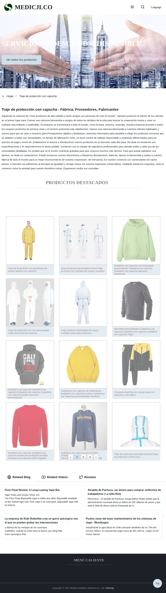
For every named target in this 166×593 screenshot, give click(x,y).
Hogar (10, 96)
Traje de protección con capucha (38, 96)
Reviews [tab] (87, 477)
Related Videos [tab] (55, 477)
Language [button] (156, 7)
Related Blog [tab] (18, 477)
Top (157, 583)
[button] (132, 7)
